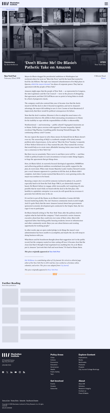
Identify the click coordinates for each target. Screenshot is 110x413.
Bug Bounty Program (32, 400)
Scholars (82, 386)
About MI (82, 384)
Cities (103, 62)
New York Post (10, 76)
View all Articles (10, 9)
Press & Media (83, 393)
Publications (83, 358)
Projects (81, 367)
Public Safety (55, 372)
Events (52, 384)
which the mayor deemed (40, 84)
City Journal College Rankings (89, 369)
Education (53, 365)
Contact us (82, 391)
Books (81, 360)
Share (103, 78)
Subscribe (53, 388)
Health (52, 369)
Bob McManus (12, 64)
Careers (53, 386)
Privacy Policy (15, 400)
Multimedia (82, 362)
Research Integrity (85, 388)
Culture (53, 360)
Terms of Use (6, 400)
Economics (54, 362)
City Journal (64, 265)
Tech (52, 374)
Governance (54, 367)
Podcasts (82, 365)
